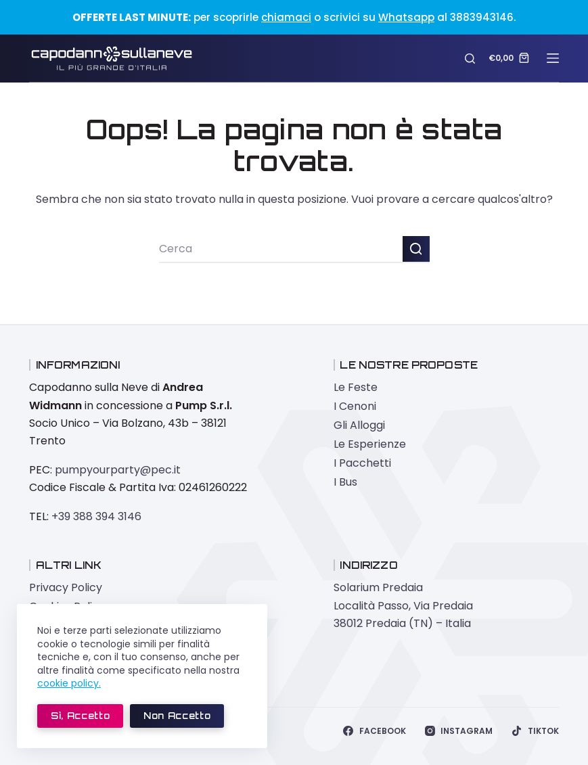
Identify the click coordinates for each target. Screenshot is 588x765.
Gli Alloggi (359, 425)
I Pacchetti (362, 463)
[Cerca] (470, 58)
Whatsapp (406, 17)
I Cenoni (355, 406)
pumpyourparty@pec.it (118, 470)
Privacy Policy (65, 587)
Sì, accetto (80, 715)
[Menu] (553, 58)
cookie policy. (69, 683)
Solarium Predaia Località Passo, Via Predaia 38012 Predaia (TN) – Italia (403, 605)
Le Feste (356, 387)
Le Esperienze (370, 444)
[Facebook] (374, 731)
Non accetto (176, 715)
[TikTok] (535, 731)
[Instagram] (459, 731)
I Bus (345, 482)
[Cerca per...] (281, 249)
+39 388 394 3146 (96, 516)
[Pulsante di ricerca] (416, 249)
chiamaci (286, 17)
